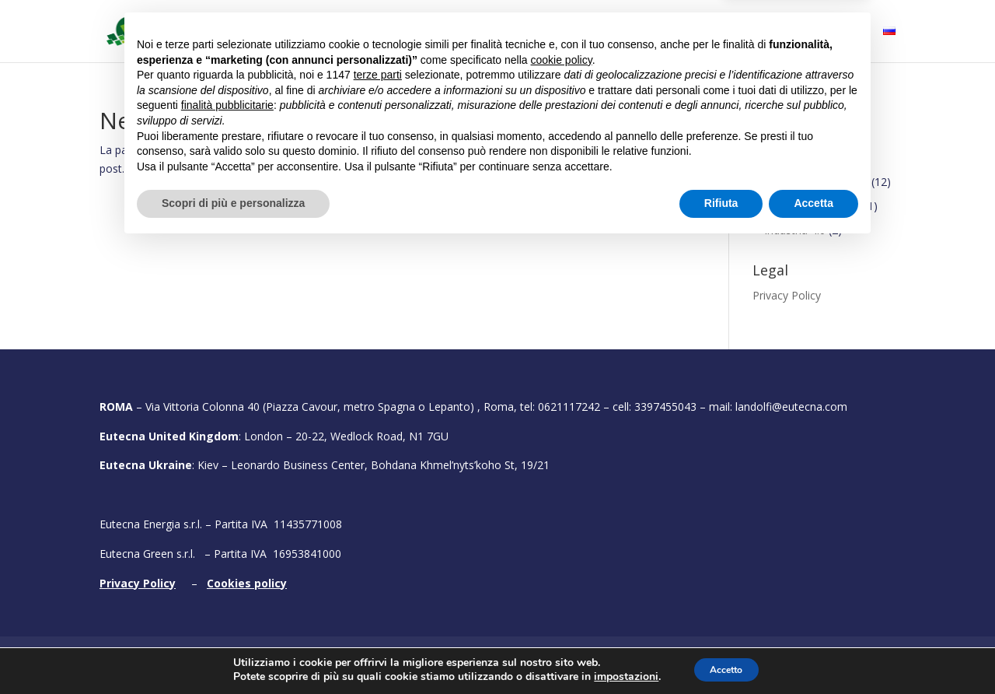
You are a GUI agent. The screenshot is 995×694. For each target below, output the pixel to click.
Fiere (683, 32)
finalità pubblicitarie (227, 553)
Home (290, 32)
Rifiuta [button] (721, 651)
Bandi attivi (549, 32)
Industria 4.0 (795, 230)
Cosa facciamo (440, 32)
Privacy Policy (786, 295)
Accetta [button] (813, 651)
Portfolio (625, 32)
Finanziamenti (787, 163)
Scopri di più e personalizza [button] (233, 651)
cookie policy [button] (561, 508)
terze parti (378, 523)
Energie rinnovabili (809, 205)
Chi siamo (353, 32)
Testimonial (764, 32)
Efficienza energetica (816, 181)
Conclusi (773, 139)
